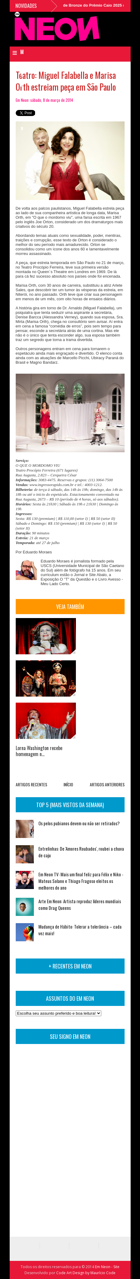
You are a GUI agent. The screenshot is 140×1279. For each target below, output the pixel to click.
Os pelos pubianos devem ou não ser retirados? (79, 823)
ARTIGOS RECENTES (31, 784)
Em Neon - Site (107, 1266)
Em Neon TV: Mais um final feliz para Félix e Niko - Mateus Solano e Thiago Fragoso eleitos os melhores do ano (80, 881)
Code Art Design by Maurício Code (86, 1272)
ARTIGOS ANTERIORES (107, 784)
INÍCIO (68, 784)
